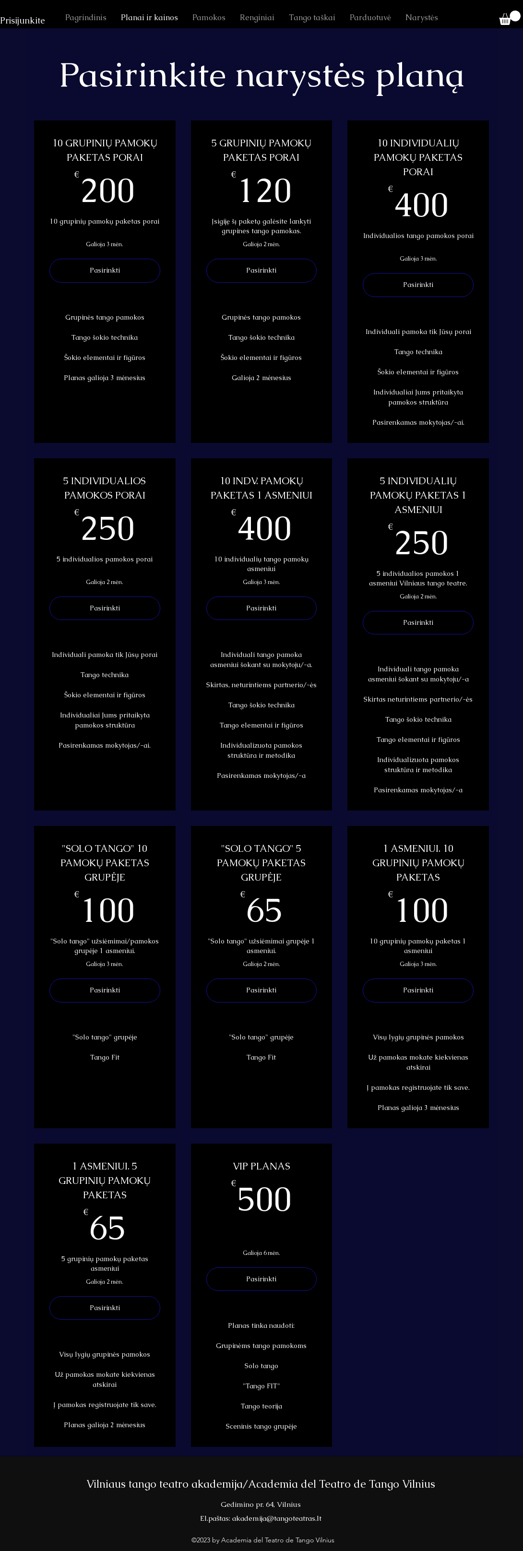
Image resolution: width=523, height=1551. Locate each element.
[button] (510, 18)
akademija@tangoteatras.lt (276, 1518)
